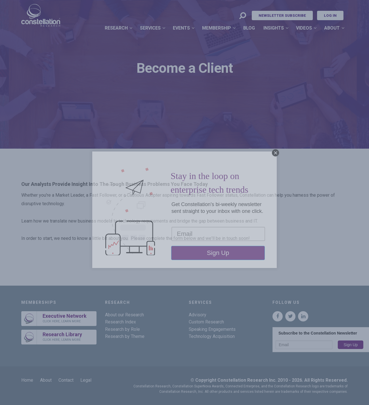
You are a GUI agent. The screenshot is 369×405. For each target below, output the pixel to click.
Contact (66, 380)
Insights (273, 28)
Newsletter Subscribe (282, 15)
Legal (85, 380)
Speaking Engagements (212, 329)
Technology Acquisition (212, 336)
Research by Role (122, 329)
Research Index (120, 322)
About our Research (124, 314)
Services (150, 28)
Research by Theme (124, 336)
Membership (216, 28)
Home (27, 380)
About (332, 28)
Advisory (197, 314)
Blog (249, 28)
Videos (304, 28)
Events (181, 28)
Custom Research (206, 322)
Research (116, 28)
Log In (330, 15)
